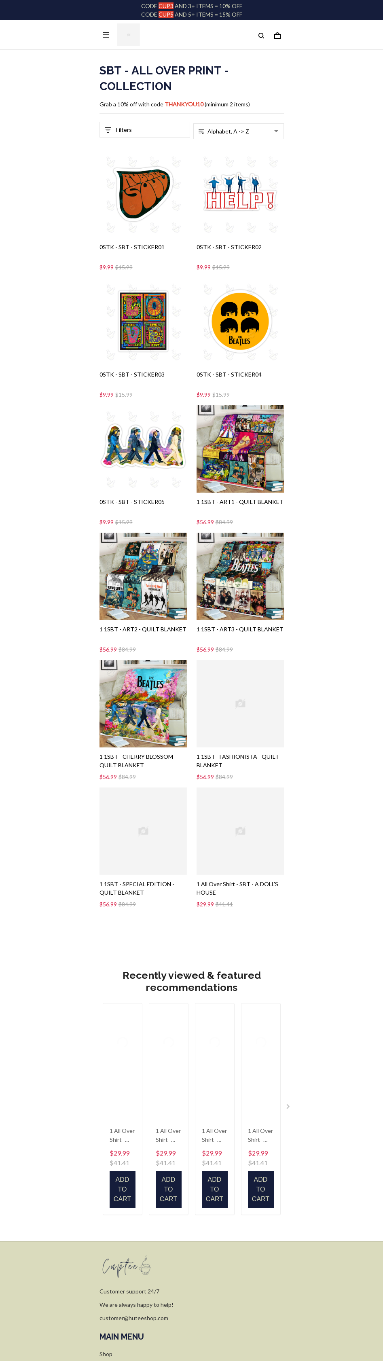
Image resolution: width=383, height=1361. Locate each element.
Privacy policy (116, 1239)
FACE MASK (115, 1109)
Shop (105, 1072)
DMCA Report (172, 1325)
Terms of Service (120, 1252)
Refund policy (116, 1277)
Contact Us (114, 1134)
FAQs (106, 1122)
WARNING (113, 1290)
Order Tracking (118, 1084)
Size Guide (112, 1097)
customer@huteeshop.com (133, 1036)
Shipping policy (118, 1265)
